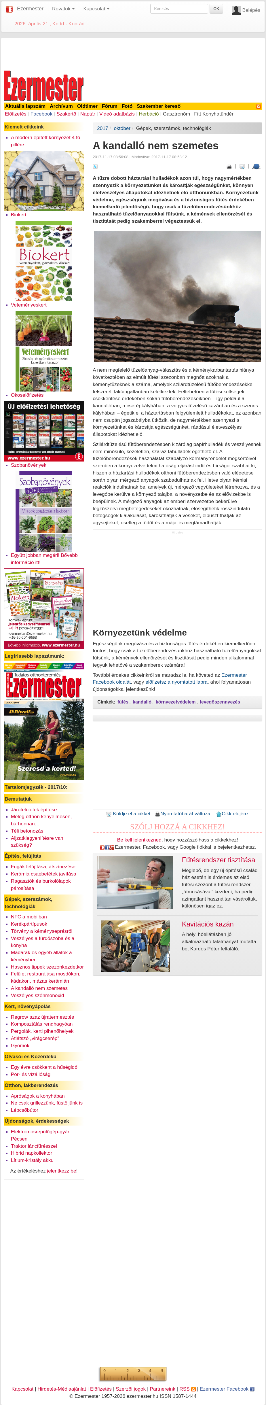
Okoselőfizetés (27, 395)
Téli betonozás (27, 831)
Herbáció (149, 114)
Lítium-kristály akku (32, 1160)
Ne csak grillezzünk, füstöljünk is (47, 1103)
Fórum (109, 106)
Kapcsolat (22, 1389)
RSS (187, 1389)
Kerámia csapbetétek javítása (43, 874)
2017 (102, 128)
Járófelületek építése (34, 809)
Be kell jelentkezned (139, 840)
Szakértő (66, 114)
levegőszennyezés (220, 701)
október (122, 128)
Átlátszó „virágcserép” (35, 1038)
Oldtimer (87, 106)
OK (216, 8)
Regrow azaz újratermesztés (42, 1017)
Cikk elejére (232, 813)
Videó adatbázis (117, 114)
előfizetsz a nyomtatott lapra (176, 682)
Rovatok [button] (63, 9)
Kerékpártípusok (29, 924)
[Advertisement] (133, 53)
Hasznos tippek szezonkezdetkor (47, 967)
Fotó (127, 106)
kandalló (142, 701)
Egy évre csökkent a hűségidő (44, 1067)
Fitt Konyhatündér (213, 114)
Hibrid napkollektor (31, 1153)
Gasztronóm (176, 114)
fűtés (122, 701)
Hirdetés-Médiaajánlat (61, 1389)
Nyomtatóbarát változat (183, 813)
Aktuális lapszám (25, 106)
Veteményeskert (29, 305)
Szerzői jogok (131, 1389)
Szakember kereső (158, 106)
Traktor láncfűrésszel (34, 1146)
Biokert (18, 215)
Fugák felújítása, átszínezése (43, 866)
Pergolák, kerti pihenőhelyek (42, 1031)
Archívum (61, 106)
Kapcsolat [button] (96, 9)
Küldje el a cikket (128, 813)
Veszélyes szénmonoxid (37, 995)
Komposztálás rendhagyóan (42, 1024)
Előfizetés (15, 114)
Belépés (251, 10)
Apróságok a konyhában (38, 1096)
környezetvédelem (176, 701)
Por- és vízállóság (31, 1074)
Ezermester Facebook (227, 1389)
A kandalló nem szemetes (39, 988)
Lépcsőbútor (24, 1110)
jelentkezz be (61, 1171)
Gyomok (20, 1045)
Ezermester (30, 9)
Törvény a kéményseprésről (42, 931)
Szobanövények (28, 465)
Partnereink (162, 1389)
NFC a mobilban (29, 917)
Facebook (41, 114)
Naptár (87, 114)
